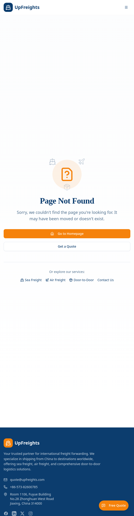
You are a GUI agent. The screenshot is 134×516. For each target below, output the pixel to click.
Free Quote (114, 505)
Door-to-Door (81, 280)
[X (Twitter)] (22, 513)
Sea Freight (31, 280)
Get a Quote (67, 246)
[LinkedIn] (14, 513)
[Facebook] (6, 513)
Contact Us (106, 280)
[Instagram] (30, 513)
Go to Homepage (67, 233)
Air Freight (55, 280)
